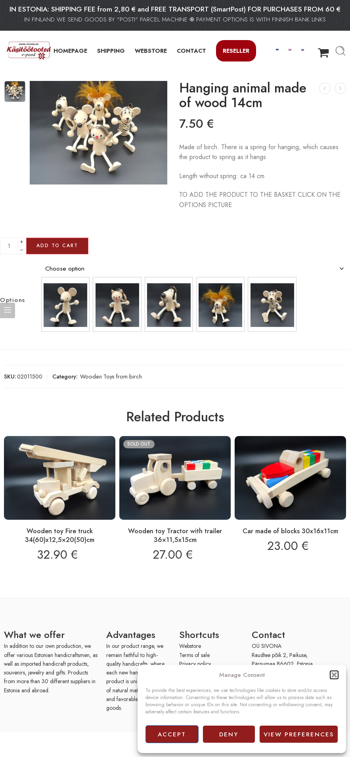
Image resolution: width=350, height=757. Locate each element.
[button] (334, 675)
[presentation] (50, 744)
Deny (228, 734)
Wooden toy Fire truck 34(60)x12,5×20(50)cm (59, 535)
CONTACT (191, 50)
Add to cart (57, 245)
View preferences (299, 734)
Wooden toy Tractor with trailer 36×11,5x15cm (175, 535)
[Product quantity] (9, 246)
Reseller (236, 50)
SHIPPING (111, 50)
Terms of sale (194, 655)
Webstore (190, 646)
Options (12, 300)
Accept (172, 734)
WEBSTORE (151, 50)
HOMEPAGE (70, 50)
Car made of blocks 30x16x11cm (290, 531)
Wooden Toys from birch (111, 376)
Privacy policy (195, 664)
